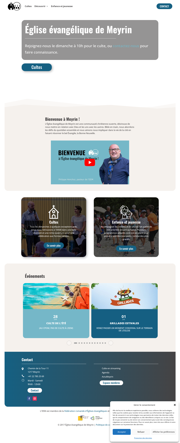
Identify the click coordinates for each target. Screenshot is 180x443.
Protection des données (143, 438)
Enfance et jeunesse (62, 6)
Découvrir (40, 6)
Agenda (105, 385)
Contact (35, 403)
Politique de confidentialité (109, 437)
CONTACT (164, 6)
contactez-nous (126, 58)
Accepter (122, 432)
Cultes (28, 6)
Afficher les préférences (164, 432)
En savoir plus (54, 258)
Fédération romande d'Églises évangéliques (85, 423)
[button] (174, 405)
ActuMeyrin (107, 389)
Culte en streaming (111, 380)
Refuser (141, 432)
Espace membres (111, 395)
